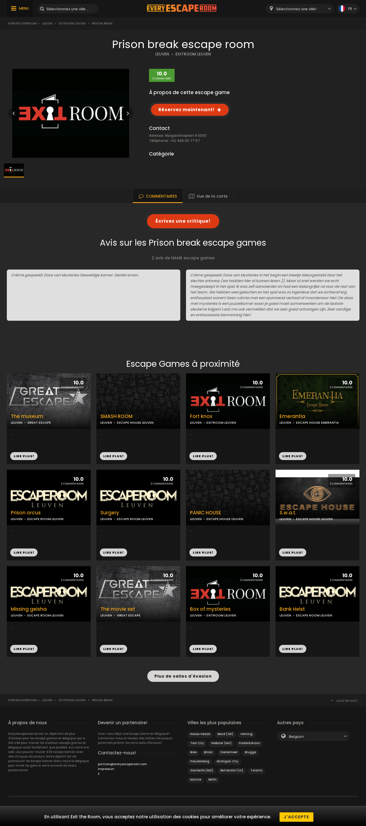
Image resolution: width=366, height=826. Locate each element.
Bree (193, 751)
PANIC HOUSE (205, 513)
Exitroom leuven (72, 23)
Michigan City (227, 760)
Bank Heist (292, 609)
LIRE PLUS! (24, 456)
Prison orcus (26, 513)
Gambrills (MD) (201, 769)
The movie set (117, 609)
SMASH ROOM (116, 416)
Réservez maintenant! (186, 110)
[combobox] (300, 8)
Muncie (195, 778)
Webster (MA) (221, 742)
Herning (247, 732)
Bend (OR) (225, 732)
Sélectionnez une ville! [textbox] (296, 9)
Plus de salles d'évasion (183, 675)
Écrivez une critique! (183, 221)
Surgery (109, 513)
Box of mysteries (210, 609)
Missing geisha (29, 609)
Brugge (250, 751)
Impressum (106, 767)
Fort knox (201, 416)
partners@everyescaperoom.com (122, 763)
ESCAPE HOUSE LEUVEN (135, 422)
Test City (197, 742)
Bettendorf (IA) (231, 769)
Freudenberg (199, 760)
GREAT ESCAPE (39, 422)
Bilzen (208, 751)
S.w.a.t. (288, 513)
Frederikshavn (249, 742)
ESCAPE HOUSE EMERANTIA (317, 422)
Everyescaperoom (22, 23)
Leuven (47, 23)
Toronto (256, 769)
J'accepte (296, 817)
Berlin (212, 778)
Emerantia (292, 416)
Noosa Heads (200, 732)
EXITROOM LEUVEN (193, 54)
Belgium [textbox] (296, 735)
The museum (27, 416)
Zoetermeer (228, 751)
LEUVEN (162, 54)
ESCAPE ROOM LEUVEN (45, 519)
